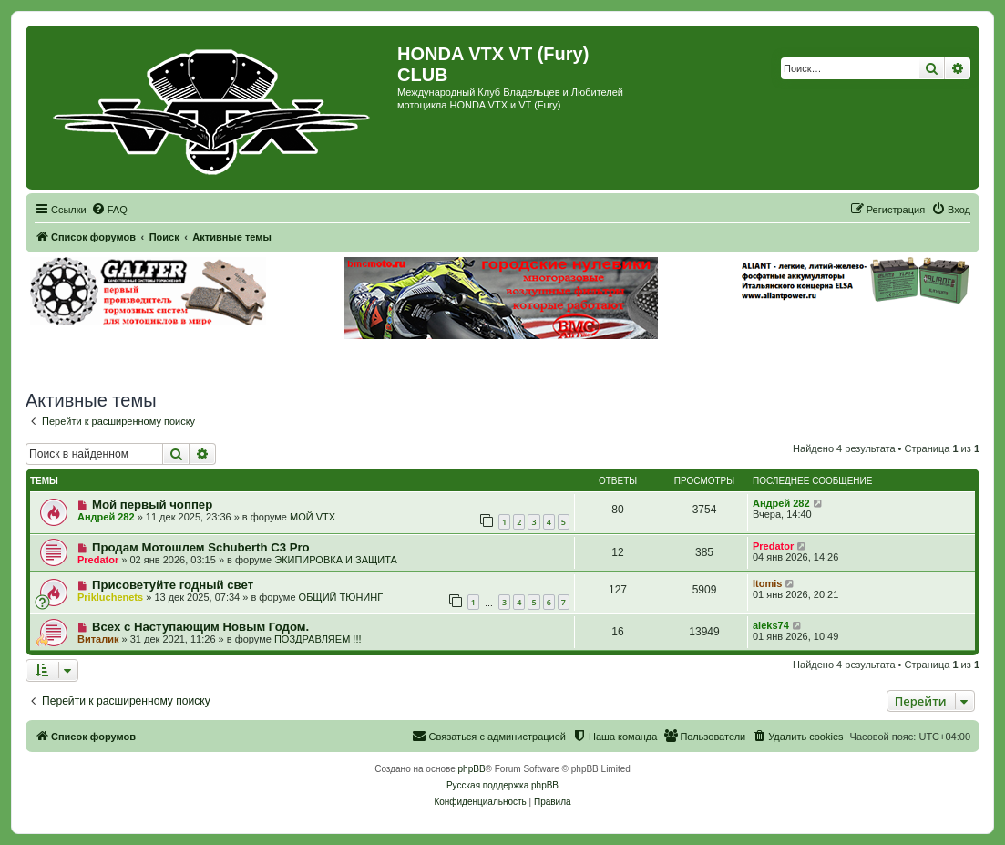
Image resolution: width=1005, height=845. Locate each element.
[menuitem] (109, 210)
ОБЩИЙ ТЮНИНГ (341, 597)
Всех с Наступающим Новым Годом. (200, 627)
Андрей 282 (106, 516)
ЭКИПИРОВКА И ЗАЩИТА (335, 559)
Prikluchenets (110, 597)
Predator (97, 559)
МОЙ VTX (312, 516)
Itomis (767, 583)
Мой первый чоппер (152, 504)
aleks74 (771, 625)
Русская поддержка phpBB (502, 785)
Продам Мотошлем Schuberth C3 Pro (201, 547)
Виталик (97, 639)
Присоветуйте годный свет (172, 585)
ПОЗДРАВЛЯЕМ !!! (318, 639)
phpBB (472, 769)
